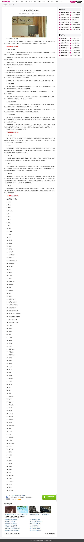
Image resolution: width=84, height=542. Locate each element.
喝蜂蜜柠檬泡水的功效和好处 (12, 530)
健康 (31, 1)
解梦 (57, 1)
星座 (52, 1)
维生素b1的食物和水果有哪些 (12, 528)
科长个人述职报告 (65, 22)
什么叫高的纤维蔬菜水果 (36, 521)
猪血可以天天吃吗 (34, 526)
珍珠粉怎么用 (64, 38)
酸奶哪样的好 (52, 533)
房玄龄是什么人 (75, 19)
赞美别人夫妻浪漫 (65, 19)
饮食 (44, 1)
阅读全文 (34, 13)
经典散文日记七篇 (65, 40)
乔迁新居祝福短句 (75, 47)
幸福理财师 (39, 540)
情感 (26, 1)
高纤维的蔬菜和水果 (10, 521)
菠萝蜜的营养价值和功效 (11, 523)
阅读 (22, 1)
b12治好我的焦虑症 (35, 519)
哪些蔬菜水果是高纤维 (35, 530)
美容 (17, 1)
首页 (13, 1)
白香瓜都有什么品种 (35, 528)
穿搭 (35, 1)
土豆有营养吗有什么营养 (11, 526)
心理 (48, 1)
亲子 (39, 1)
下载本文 (38, 13)
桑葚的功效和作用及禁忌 (11, 519)
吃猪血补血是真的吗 (35, 523)
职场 (61, 1)
